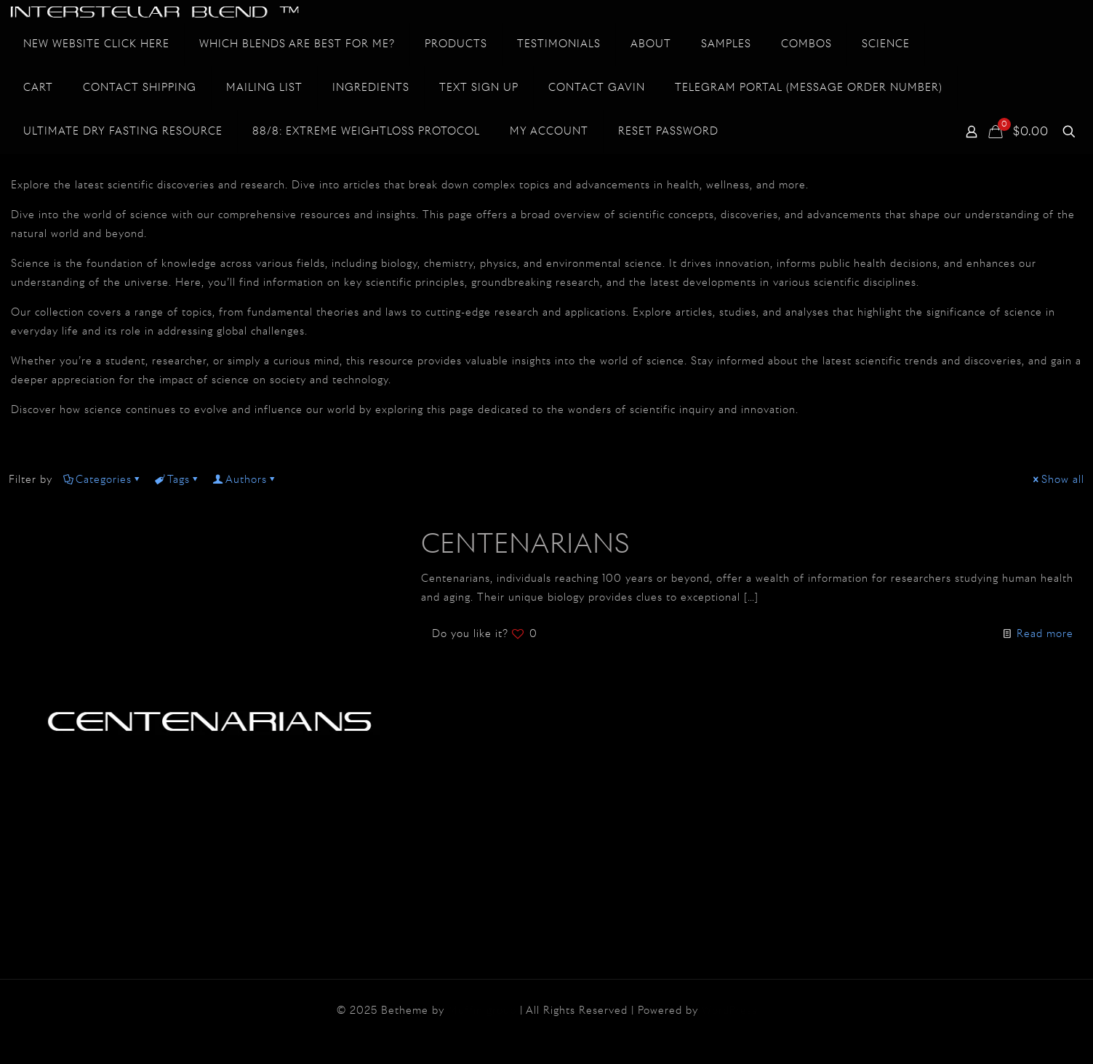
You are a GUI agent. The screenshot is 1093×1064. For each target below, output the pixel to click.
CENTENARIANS (525, 545)
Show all (1057, 480)
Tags (177, 480)
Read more (1045, 634)
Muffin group (482, 1011)
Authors (245, 480)
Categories (102, 480)
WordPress (729, 1011)
